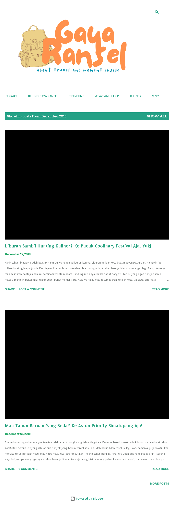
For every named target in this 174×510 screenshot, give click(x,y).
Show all (157, 116)
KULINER (135, 96)
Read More (160, 289)
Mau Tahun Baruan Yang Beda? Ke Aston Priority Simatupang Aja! (73, 425)
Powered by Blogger (87, 498)
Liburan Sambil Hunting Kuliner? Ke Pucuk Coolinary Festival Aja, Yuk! (78, 246)
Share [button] (10, 289)
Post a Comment (31, 289)
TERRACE (11, 96)
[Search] (156, 7)
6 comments (28, 469)
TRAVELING (76, 96)
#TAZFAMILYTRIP (107, 96)
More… (157, 96)
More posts (159, 483)
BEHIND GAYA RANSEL (43, 96)
